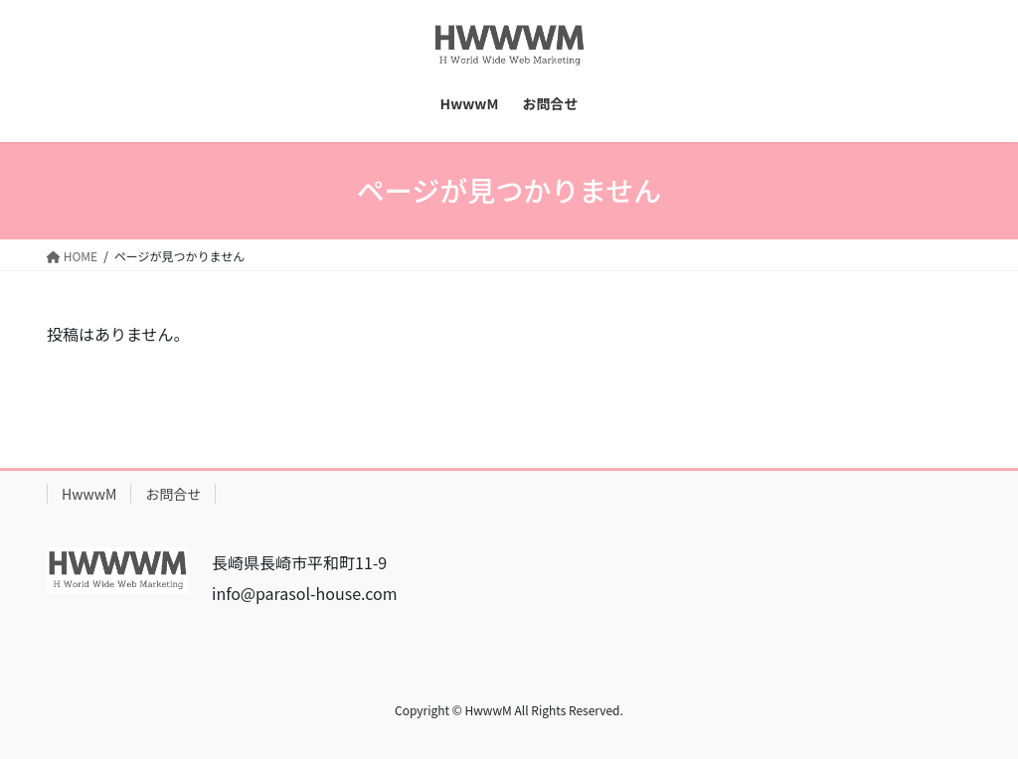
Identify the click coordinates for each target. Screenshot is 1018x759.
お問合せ (173, 494)
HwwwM (89, 494)
